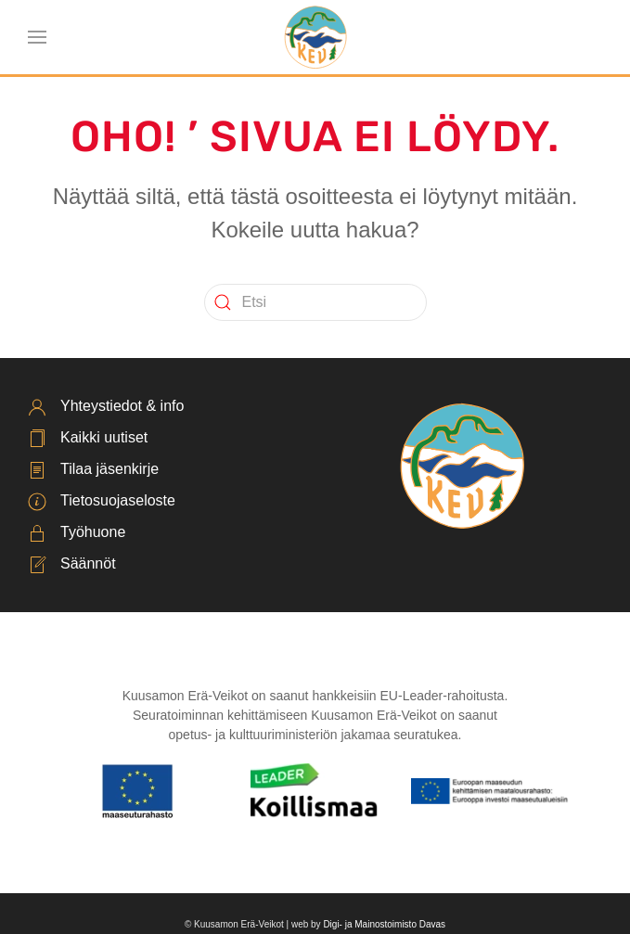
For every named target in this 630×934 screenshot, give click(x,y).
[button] (37, 37)
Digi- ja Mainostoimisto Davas (384, 924)
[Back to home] (315, 37)
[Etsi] (315, 302)
